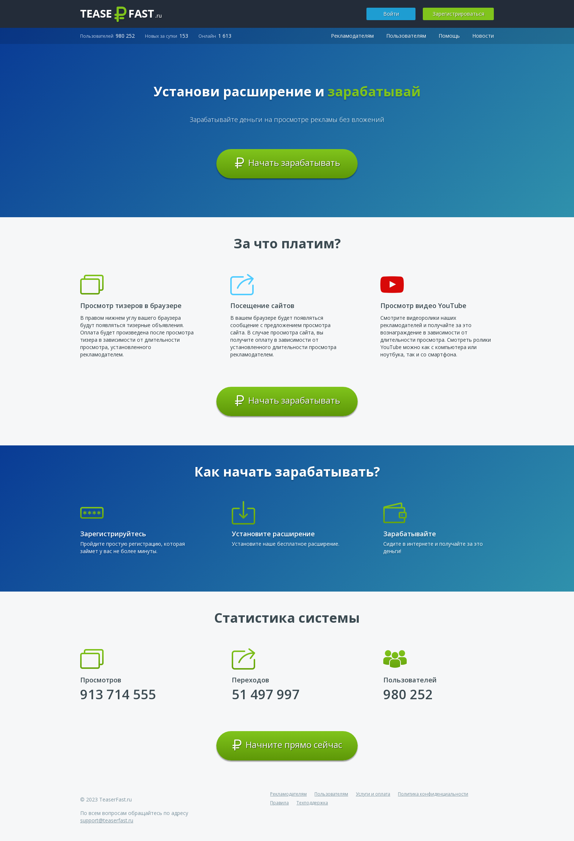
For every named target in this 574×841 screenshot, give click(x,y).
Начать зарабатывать (287, 163)
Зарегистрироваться (458, 13)
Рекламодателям (352, 35)
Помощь (449, 35)
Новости (483, 35)
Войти (391, 13)
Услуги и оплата (373, 794)
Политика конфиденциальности (433, 794)
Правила (279, 803)
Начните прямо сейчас (287, 745)
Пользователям (406, 35)
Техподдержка (312, 803)
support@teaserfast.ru (106, 820)
